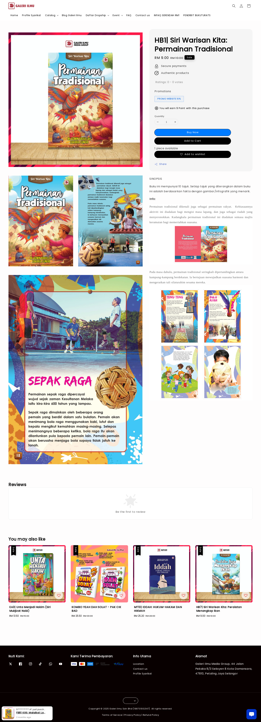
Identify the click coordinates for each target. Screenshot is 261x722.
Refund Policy (151, 715)
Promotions (162, 91)
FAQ (128, 15)
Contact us (143, 15)
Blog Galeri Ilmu (72, 15)
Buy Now (193, 132)
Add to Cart (192, 140)
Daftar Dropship (96, 15)
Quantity (159, 116)
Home (14, 15)
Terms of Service (112, 715)
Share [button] (160, 164)
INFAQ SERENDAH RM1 (166, 15)
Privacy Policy (132, 715)
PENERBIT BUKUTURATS (196, 15)
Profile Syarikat (31, 15)
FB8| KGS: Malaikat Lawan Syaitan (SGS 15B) (31, 712)
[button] (234, 6)
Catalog (50, 15)
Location (138, 664)
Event (116, 15)
